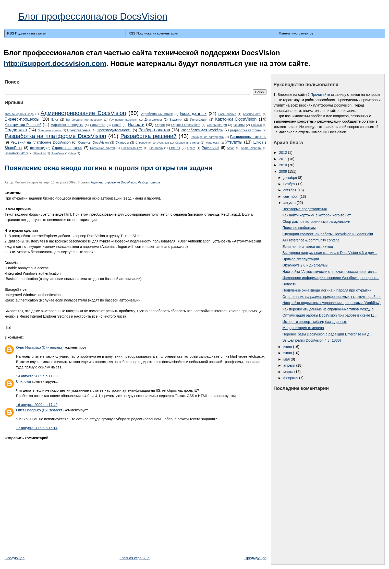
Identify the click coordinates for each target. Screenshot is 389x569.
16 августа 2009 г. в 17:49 (36, 405)
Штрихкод (37, 148)
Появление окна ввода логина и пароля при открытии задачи (109, 168)
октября (290, 190)
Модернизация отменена (303, 328)
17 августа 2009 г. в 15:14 (36, 428)
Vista (72, 153)
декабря (290, 178)
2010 (283, 165)
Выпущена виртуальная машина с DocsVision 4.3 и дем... (330, 253)
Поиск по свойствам (299, 228)
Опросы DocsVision (185, 125)
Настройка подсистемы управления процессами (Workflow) (332, 303)
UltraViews (57, 153)
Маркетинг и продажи (67, 125)
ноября (289, 184)
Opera (191, 147)
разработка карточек (245, 130)
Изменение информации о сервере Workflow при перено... (331, 278)
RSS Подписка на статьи (26, 33)
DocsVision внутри (102, 147)
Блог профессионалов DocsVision (92, 16)
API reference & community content (311, 240)
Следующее (15, 558)
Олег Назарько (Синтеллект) (40, 347)
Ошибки (256, 124)
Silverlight (39, 153)
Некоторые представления (305, 209)
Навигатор (97, 125)
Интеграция (198, 119)
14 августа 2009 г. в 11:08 (36, 376)
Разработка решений (148, 136)
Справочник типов (187, 142)
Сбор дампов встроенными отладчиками (316, 221)
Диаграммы (153, 119)
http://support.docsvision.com (55, 63)
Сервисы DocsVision (93, 142)
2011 (283, 159)
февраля (291, 378)
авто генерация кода (19, 113)
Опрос (160, 125)
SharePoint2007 (251, 147)
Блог (54, 119)
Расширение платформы (207, 136)
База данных (193, 113)
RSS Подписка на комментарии (153, 33)
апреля (289, 365)
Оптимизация (217, 125)
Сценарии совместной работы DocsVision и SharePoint (328, 234)
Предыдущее (255, 558)
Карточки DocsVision (236, 119)
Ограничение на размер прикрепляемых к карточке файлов (332, 297)
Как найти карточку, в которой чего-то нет (317, 215)
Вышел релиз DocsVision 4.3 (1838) (312, 340)
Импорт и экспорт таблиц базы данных (315, 322)
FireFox (174, 148)
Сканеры (122, 142)
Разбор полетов (154, 129)
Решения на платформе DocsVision (40, 142)
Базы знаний (227, 113)
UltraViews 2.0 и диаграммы (305, 265)
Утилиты (233, 142)
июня (288, 353)
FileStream (156, 147)
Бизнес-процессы (22, 119)
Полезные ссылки (49, 130)
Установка (212, 142)
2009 (283, 171)
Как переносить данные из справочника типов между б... (329, 309)
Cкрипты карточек (67, 148)
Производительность (114, 130)
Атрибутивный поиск (157, 114)
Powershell (210, 148)
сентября (291, 196)
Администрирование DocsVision (83, 113)
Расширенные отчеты (248, 137)
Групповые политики (123, 119)
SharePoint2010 (16, 153)
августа (290, 203)
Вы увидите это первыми (84, 119)
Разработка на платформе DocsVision (55, 136)
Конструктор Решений (23, 125)
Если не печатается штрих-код (308, 247)
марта (288, 372)
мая (287, 359)
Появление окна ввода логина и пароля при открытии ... (329, 290)
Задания (175, 119)
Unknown (23, 381)
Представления (78, 130)
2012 (283, 152)
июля (288, 347)
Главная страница (134, 558)
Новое (116, 125)
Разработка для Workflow (202, 130)
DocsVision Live (131, 147)
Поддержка (16, 129)
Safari (230, 147)
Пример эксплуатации (301, 259)
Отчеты (239, 125)
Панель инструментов (296, 33)
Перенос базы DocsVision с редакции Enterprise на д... (327, 334)
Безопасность (252, 113)
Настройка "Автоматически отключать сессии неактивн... (330, 272)
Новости (136, 124)
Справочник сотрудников (152, 142)
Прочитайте (320, 94)
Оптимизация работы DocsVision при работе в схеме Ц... (330, 315)
